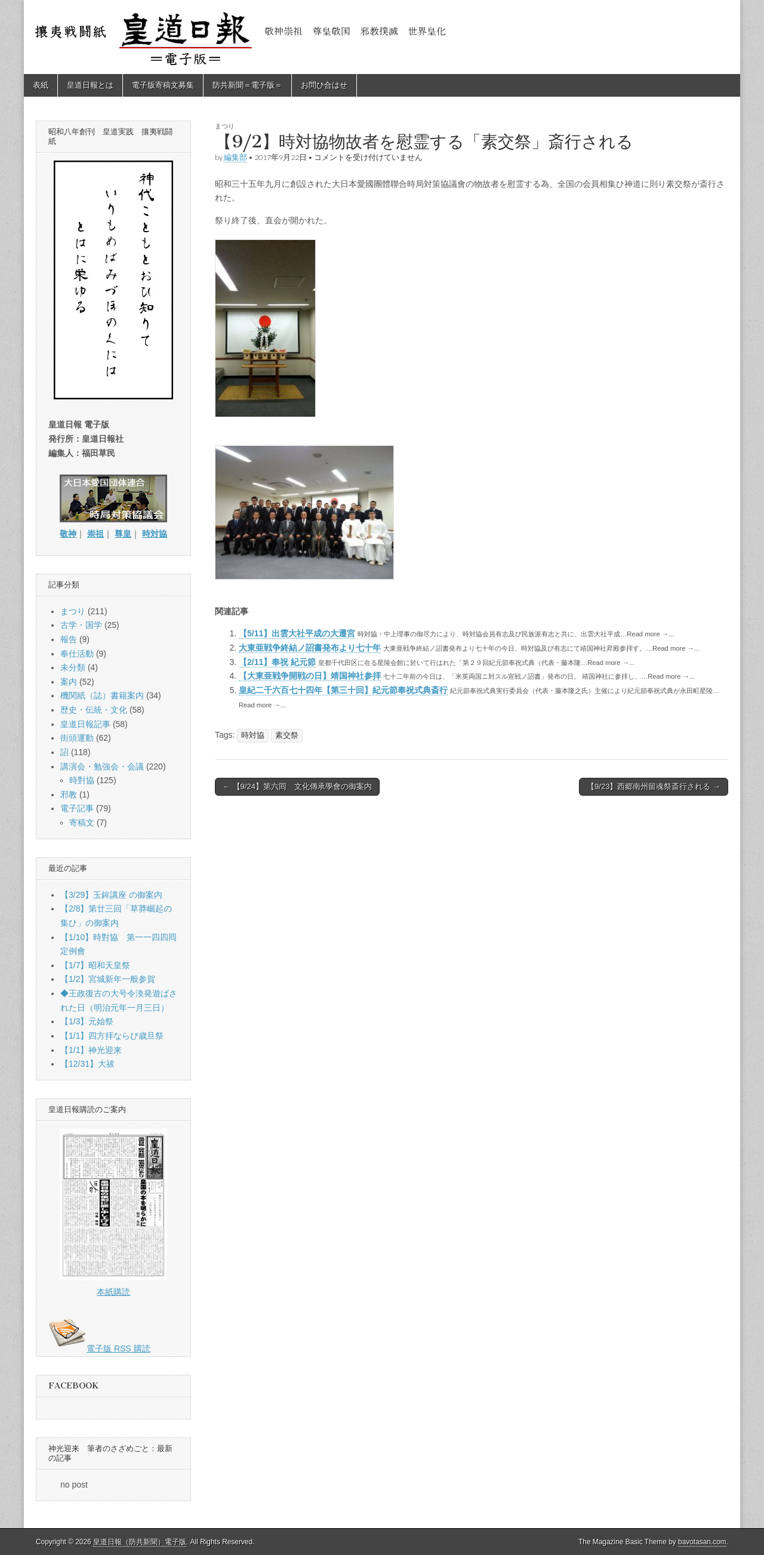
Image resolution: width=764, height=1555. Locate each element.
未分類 (72, 667)
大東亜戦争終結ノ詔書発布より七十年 (310, 647)
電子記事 (77, 808)
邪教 (68, 794)
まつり (225, 126)
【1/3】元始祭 (86, 1021)
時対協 (252, 735)
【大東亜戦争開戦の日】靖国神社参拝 (310, 675)
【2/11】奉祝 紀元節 (277, 662)
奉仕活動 (77, 653)
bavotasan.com (702, 1542)
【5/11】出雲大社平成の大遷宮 (297, 633)
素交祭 (286, 735)
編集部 (235, 157)
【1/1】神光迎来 (91, 1050)
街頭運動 (77, 738)
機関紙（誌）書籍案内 (102, 695)
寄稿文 (81, 822)
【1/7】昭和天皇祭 (95, 965)
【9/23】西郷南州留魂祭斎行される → (653, 786)
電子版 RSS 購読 (99, 1348)
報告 (68, 639)
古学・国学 (81, 625)
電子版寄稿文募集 (163, 85)
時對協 (81, 780)
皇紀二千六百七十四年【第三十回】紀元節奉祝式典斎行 (343, 690)
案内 (68, 681)
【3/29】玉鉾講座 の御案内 (111, 895)
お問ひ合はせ (324, 85)
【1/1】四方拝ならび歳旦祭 (112, 1035)
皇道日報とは (90, 85)
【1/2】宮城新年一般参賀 (107, 979)
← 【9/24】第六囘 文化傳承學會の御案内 (297, 786)
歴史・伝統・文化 (93, 710)
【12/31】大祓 (87, 1064)
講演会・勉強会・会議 (102, 766)
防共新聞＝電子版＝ (247, 85)
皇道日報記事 (85, 724)
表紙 (40, 85)
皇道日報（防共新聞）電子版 (139, 1542)
